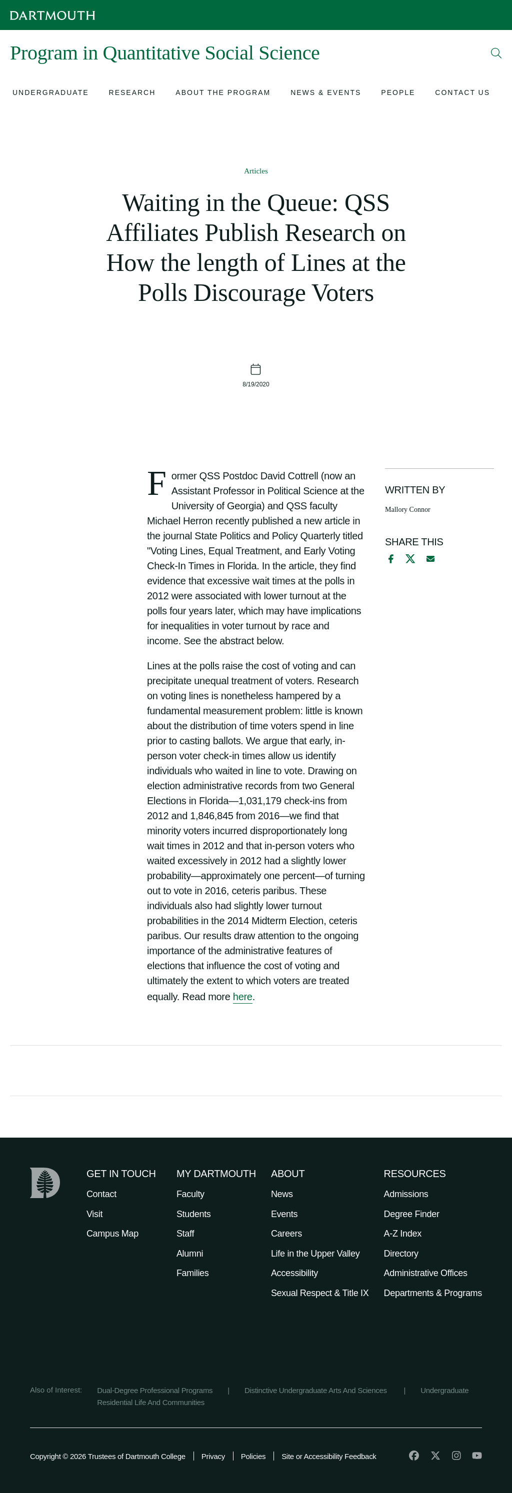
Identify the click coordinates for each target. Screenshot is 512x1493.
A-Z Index (403, 1234)
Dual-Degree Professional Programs (154, 1390)
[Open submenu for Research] (132, 93)
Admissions (406, 1194)
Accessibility (294, 1273)
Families (192, 1273)
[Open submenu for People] (398, 93)
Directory (401, 1254)
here (242, 996)
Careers (286, 1234)
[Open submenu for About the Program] (223, 93)
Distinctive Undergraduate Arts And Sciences (316, 1390)
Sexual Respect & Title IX (320, 1293)
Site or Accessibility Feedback (329, 1456)
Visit (94, 1214)
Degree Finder (412, 1214)
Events (284, 1214)
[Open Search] (496, 52)
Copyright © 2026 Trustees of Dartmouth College (108, 1456)
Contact (101, 1194)
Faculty (190, 1194)
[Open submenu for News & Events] (325, 93)
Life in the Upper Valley (315, 1254)
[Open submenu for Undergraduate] (50, 93)
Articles (256, 171)
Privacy (213, 1456)
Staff (185, 1234)
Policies (253, 1456)
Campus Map (112, 1234)
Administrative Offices (426, 1273)
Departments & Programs (433, 1293)
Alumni (189, 1254)
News (282, 1194)
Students (193, 1214)
